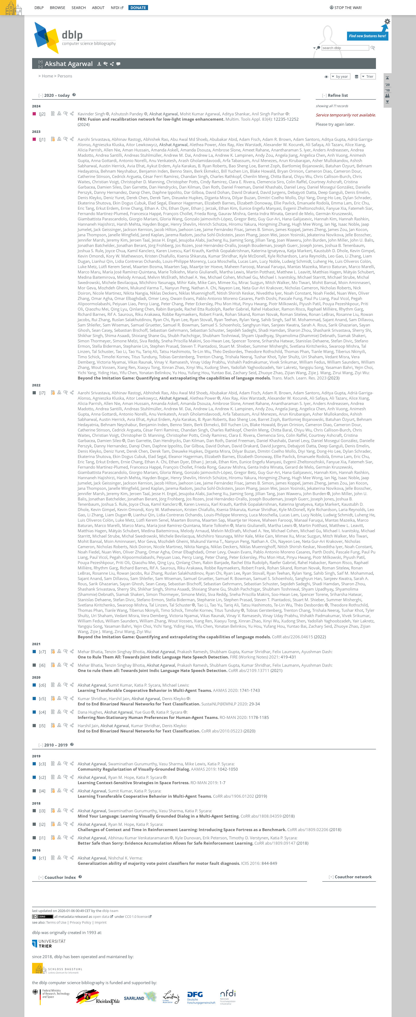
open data (101, 916)
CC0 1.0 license (136, 916)
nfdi (115, 7)
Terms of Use (56, 922)
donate (138, 7)
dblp (39, 7)
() (248, 119)
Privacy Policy (80, 922)
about (98, 7)
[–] (324, 95)
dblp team (110, 910)
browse (57, 7)
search (79, 7)
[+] (331, 876)
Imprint (101, 922)
